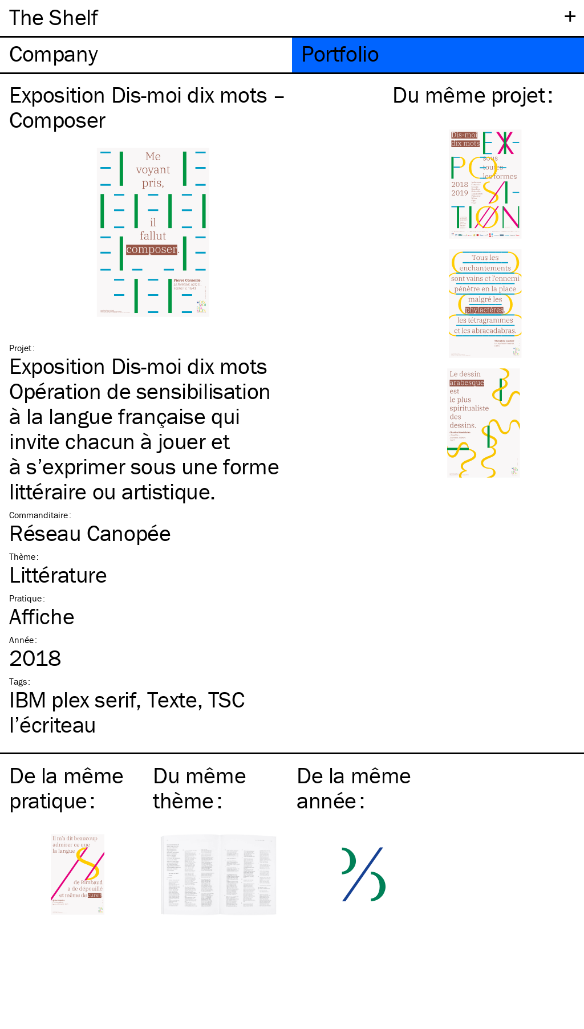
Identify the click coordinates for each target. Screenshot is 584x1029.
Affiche (41, 616)
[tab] (146, 55)
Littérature (58, 574)
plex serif (72, 699)
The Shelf (53, 17)
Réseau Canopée (90, 533)
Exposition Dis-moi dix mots (138, 366)
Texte (172, 699)
